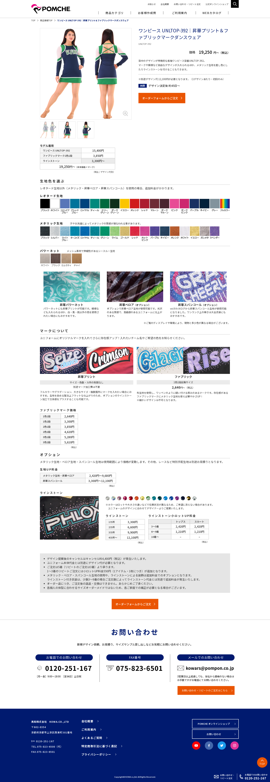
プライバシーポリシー (96, 754)
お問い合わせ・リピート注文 (187, 4)
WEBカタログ (212, 12)
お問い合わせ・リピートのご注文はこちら (205, 690)
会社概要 (165, 4)
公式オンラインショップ (217, 4)
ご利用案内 (88, 729)
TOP (33, 20)
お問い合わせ (214, 734)
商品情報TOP (46, 20)
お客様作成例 (147, 12)
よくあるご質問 (91, 738)
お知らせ (152, 4)
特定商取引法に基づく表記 (99, 746)
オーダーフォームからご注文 (160, 98)
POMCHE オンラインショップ (214, 723)
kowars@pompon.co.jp (210, 668)
